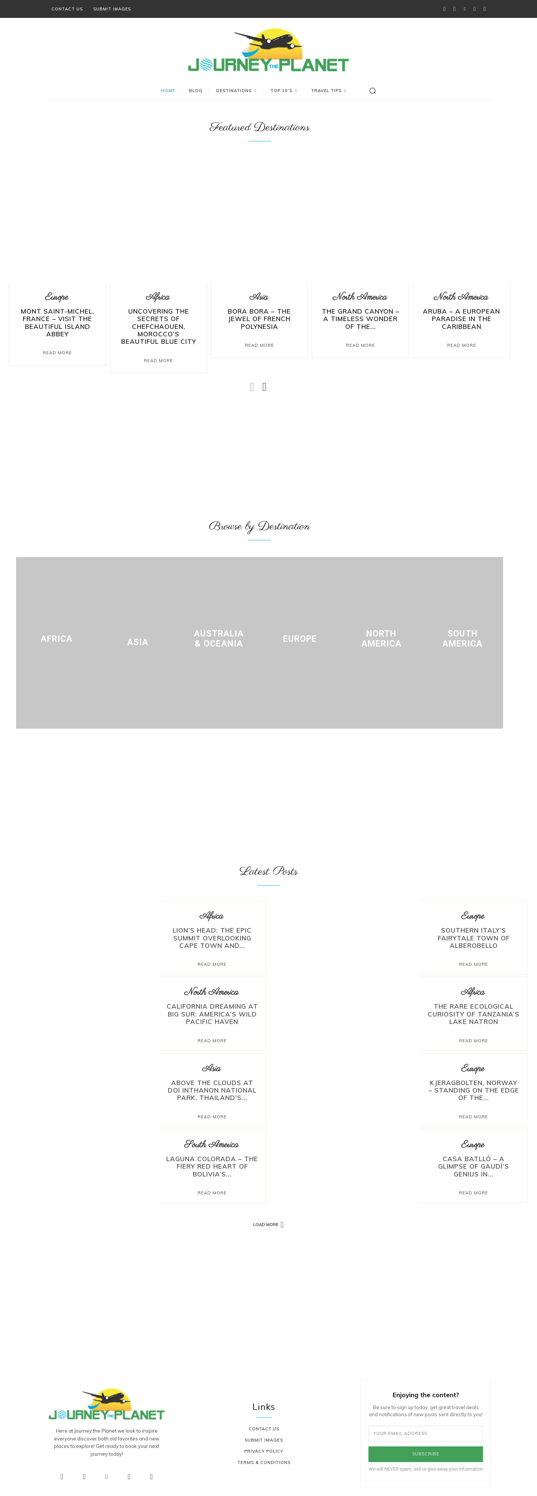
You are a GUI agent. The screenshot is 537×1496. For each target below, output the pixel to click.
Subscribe (425, 1443)
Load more (268, 1214)
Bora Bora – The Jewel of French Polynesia (259, 316)
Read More (57, 344)
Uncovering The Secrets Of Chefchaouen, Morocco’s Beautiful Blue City (158, 326)
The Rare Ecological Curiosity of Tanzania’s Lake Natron (473, 1010)
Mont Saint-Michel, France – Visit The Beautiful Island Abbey (57, 319)
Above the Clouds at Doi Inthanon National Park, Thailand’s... (212, 1084)
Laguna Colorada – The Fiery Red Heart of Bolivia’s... (212, 1157)
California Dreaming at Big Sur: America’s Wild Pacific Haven (212, 1010)
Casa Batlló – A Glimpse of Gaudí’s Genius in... (473, 1154)
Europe (56, 299)
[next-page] (264, 384)
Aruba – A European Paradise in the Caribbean (461, 319)
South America (211, 1137)
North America (360, 299)
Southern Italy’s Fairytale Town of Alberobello (473, 937)
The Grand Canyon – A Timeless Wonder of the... (360, 319)
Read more (212, 962)
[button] (372, 90)
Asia (258, 299)
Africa (157, 299)
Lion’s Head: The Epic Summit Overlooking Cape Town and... (212, 937)
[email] (425, 1423)
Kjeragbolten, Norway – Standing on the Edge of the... (473, 1084)
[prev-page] (252, 384)
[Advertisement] (259, 454)
